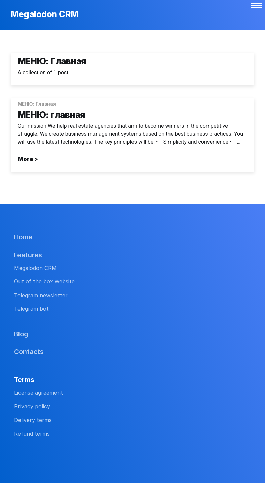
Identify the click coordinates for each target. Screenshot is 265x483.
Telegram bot (31, 308)
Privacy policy (32, 406)
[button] (256, 5)
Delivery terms (33, 419)
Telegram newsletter (41, 295)
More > (28, 159)
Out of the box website (44, 281)
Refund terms (32, 433)
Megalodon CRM (45, 14)
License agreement (38, 392)
